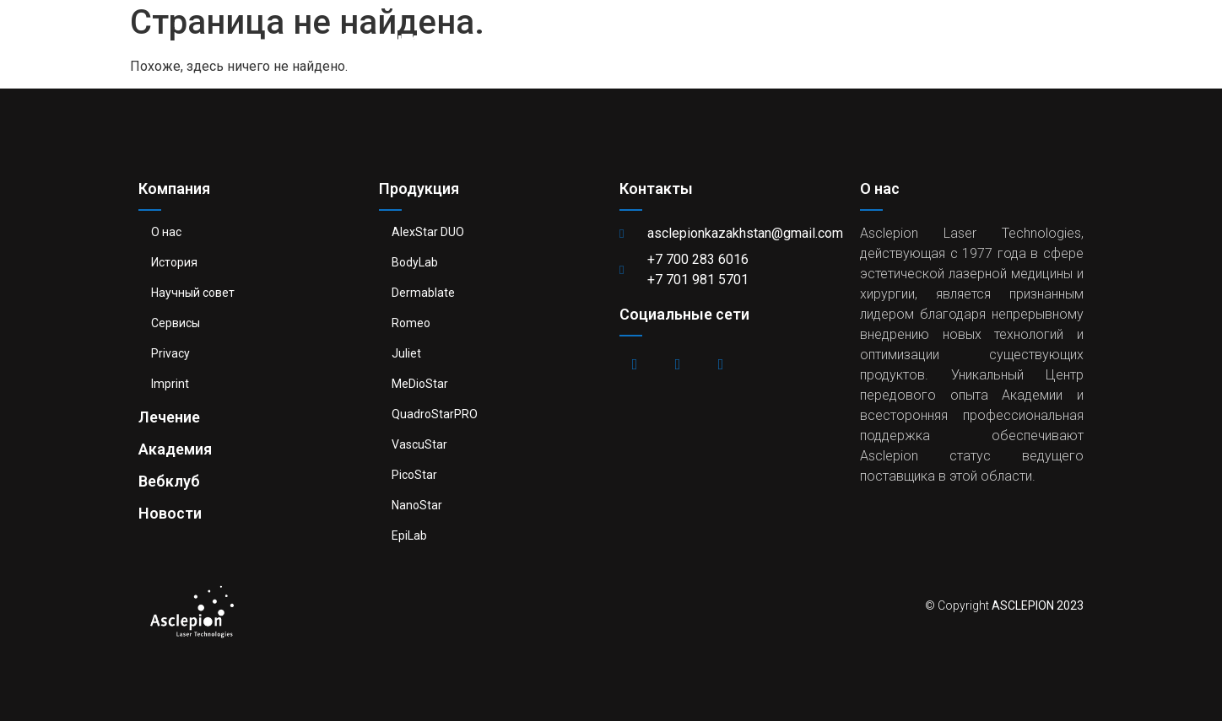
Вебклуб (909, 38)
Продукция (538, 38)
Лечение (669, 38)
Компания (392, 38)
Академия (790, 38)
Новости (1022, 38)
